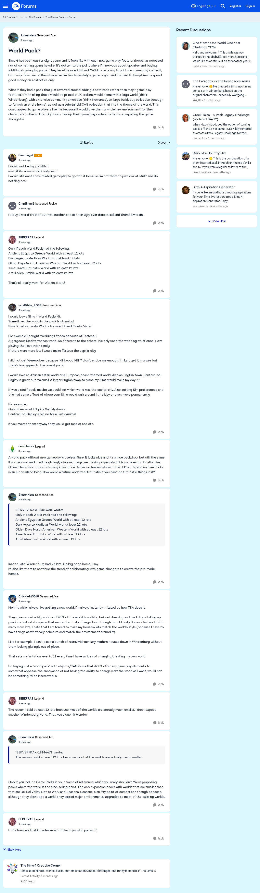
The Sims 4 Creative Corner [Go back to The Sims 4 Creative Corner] (61, 17)
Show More (12, 850)
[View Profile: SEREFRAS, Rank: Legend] (12, 240)
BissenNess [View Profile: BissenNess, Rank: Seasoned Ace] (28, 35)
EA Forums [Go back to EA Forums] (9, 17)
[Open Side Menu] (5, 6)
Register (235, 6)
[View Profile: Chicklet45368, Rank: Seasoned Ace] (12, 599)
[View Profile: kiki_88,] (186, 84)
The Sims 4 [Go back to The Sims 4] (35, 17)
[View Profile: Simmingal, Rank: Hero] (12, 158)
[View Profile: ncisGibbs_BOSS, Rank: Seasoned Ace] (12, 307)
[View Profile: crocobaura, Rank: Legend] (12, 449)
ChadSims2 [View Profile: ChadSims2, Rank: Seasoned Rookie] (26, 203)
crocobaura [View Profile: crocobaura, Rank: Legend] (26, 446)
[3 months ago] (215, 66)
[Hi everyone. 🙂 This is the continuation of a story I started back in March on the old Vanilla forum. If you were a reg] (222, 162)
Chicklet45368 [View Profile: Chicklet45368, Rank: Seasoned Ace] (28, 596)
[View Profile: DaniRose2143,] (186, 156)
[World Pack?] (30, 160)
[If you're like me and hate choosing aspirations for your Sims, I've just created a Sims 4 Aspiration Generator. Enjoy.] (222, 196)
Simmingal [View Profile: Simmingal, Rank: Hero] (25, 155)
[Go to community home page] (24, 6)
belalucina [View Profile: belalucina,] (199, 66)
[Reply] (158, 127)
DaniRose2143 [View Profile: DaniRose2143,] (202, 172)
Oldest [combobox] (164, 143)
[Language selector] (204, 6)
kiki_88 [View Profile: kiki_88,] (197, 100)
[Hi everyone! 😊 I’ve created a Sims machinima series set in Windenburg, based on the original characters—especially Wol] (222, 90)
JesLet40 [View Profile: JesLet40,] (199, 138)
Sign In (250, 6)
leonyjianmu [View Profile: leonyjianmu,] (200, 206)
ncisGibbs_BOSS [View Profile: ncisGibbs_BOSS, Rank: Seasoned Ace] (29, 305)
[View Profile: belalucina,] (186, 46)
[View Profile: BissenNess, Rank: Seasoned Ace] (13, 38)
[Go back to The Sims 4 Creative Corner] (88, 866)
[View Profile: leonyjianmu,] (186, 190)
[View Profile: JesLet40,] (186, 118)
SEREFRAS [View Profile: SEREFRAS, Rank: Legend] (25, 237)
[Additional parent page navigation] (21, 17)
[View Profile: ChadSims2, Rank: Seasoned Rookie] (12, 206)
